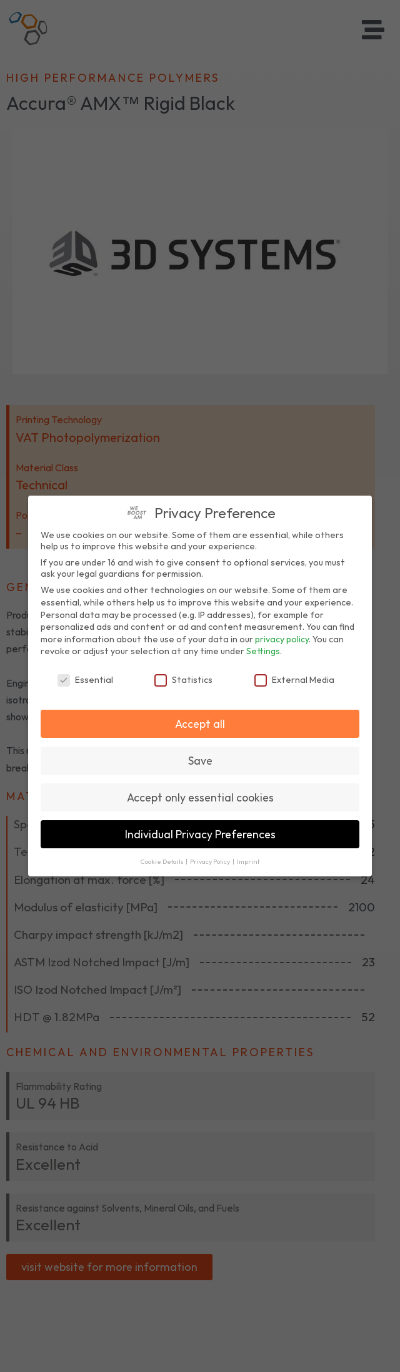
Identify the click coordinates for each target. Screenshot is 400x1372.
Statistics (183, 679)
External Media (294, 679)
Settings (263, 651)
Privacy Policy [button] (210, 861)
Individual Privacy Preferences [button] (200, 834)
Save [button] (200, 760)
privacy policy (282, 639)
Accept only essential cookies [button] (200, 797)
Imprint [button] (248, 861)
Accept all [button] (200, 724)
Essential (85, 679)
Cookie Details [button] (162, 861)
